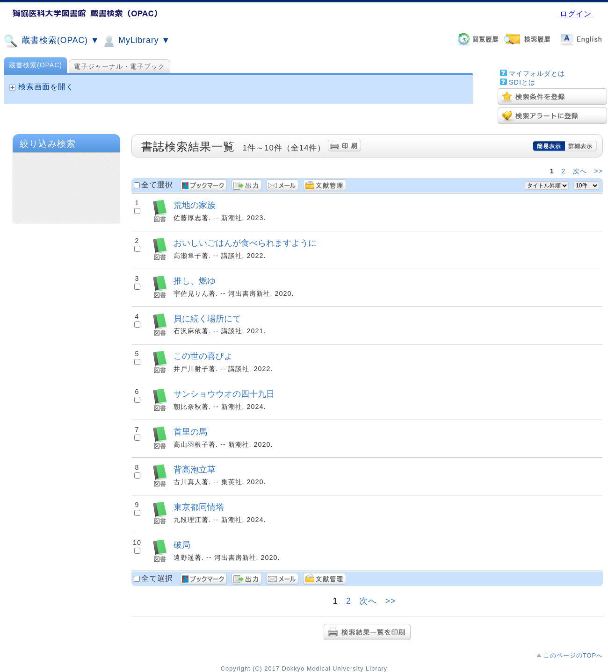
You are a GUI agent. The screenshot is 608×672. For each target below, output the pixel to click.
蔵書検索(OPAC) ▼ (51, 41)
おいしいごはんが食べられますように (245, 243)
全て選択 (157, 185)
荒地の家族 (195, 205)
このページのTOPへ (573, 655)
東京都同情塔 (199, 507)
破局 (182, 545)
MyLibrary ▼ (135, 41)
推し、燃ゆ (195, 281)
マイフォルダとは (537, 73)
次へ (580, 171)
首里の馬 (190, 431)
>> (598, 171)
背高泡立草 (195, 469)
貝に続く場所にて (207, 318)
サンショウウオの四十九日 (224, 394)
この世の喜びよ (203, 356)
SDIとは (522, 82)
